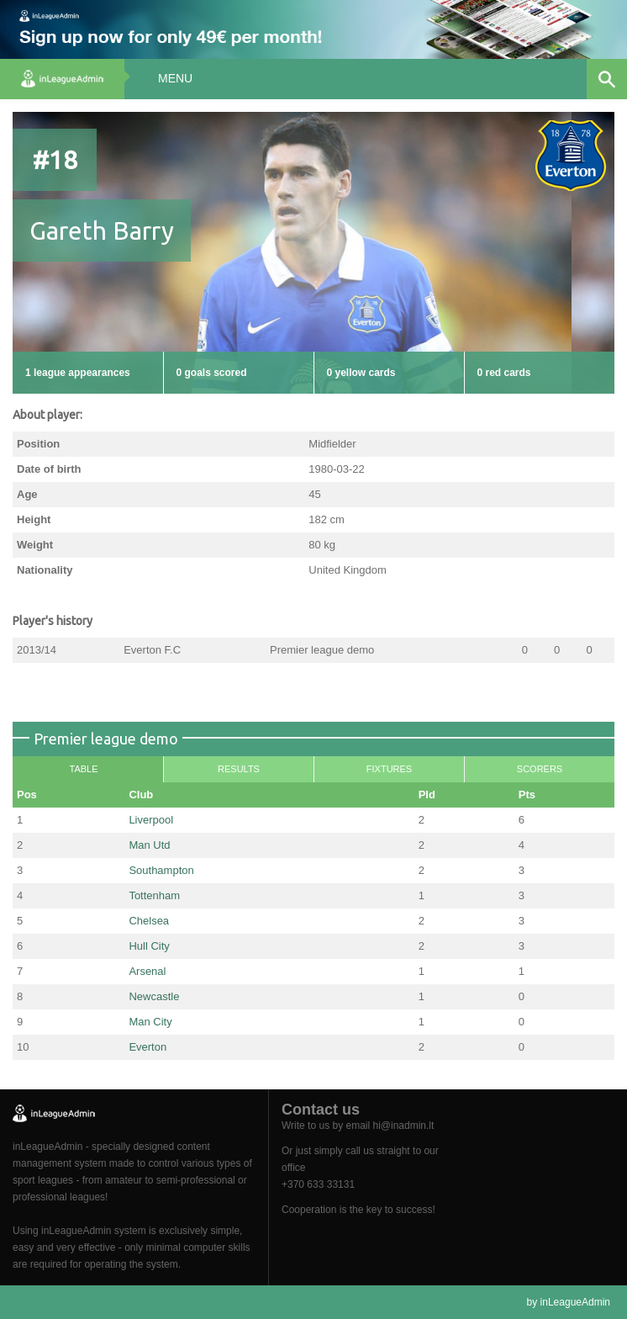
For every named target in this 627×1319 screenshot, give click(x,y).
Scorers (539, 769)
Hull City (149, 946)
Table (83, 769)
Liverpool (151, 819)
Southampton (161, 870)
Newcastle (154, 996)
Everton (147, 1047)
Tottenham (154, 895)
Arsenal (147, 971)
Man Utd (149, 845)
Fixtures (389, 769)
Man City (150, 1021)
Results (239, 769)
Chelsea (149, 920)
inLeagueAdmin (575, 1302)
